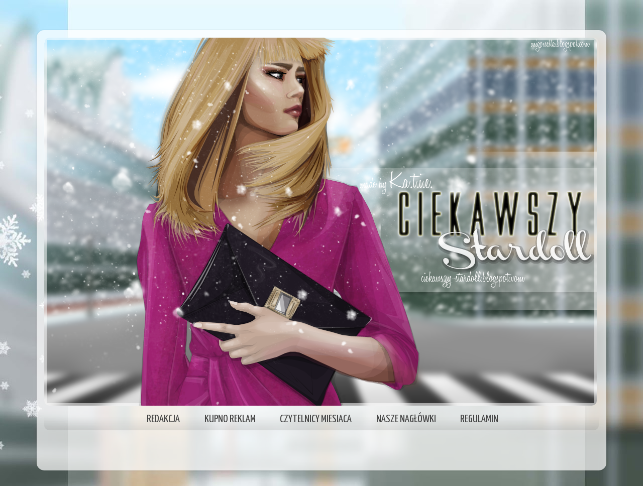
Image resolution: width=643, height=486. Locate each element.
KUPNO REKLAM (230, 419)
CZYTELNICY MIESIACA (316, 419)
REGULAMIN (479, 419)
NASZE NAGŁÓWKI (406, 419)
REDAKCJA (163, 419)
